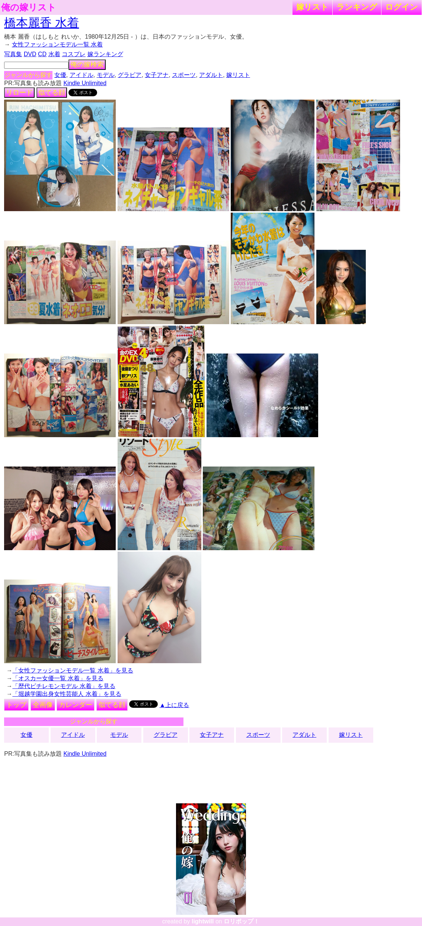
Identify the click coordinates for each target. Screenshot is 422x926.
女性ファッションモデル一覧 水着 (57, 44)
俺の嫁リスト (28, 7)
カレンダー (75, 705)
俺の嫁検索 (87, 64)
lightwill (203, 921)
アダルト (211, 75)
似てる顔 (51, 92)
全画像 (43, 705)
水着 (54, 54)
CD (42, 54)
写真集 (13, 54)
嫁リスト (312, 7)
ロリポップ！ (241, 921)
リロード (19, 92)
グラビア (129, 75)
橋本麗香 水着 (41, 22)
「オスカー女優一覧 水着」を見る (57, 678)
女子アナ (157, 75)
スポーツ (184, 75)
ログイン (401, 7)
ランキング (356, 7)
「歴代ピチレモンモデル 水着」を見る (63, 686)
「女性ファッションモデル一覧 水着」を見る (72, 670)
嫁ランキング (105, 54)
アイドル (81, 75)
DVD (30, 54)
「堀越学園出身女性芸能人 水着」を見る (66, 694)
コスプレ (74, 54)
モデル (106, 75)
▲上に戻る (174, 705)
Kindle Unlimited (84, 83)
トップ (16, 705)
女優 (60, 75)
